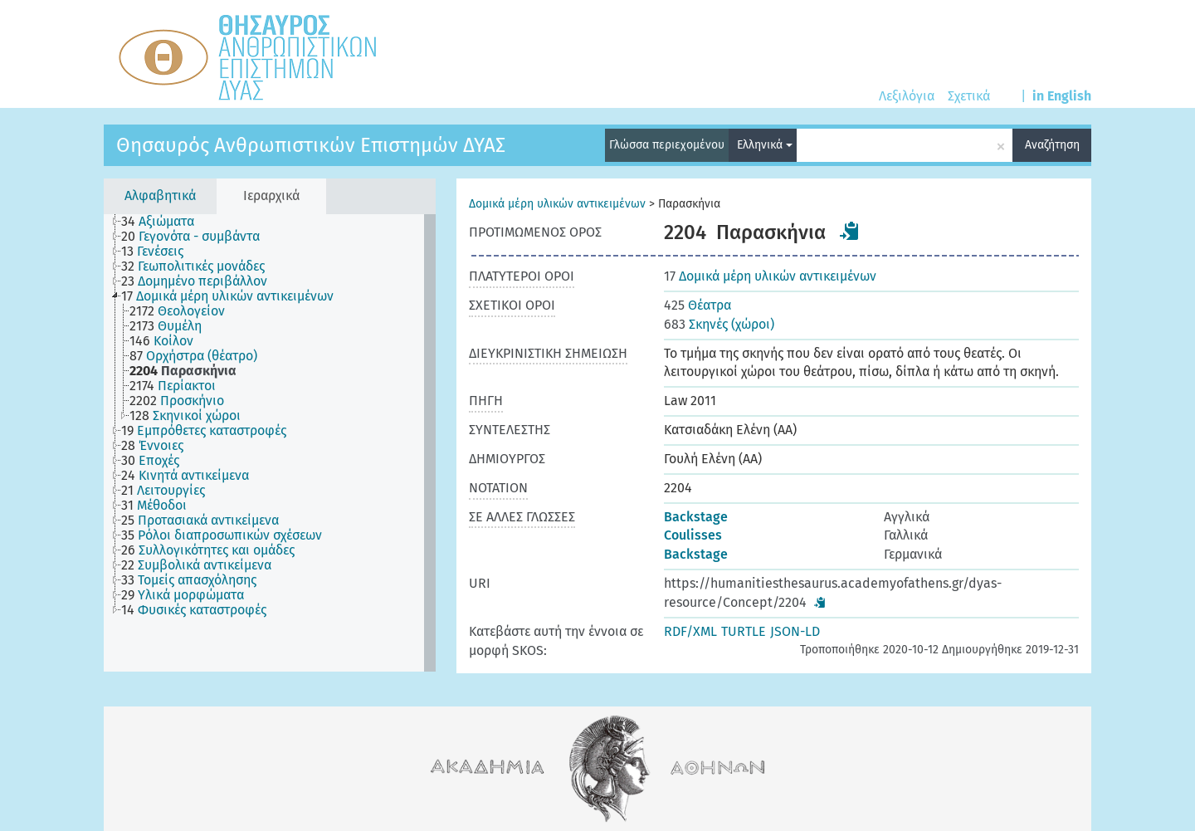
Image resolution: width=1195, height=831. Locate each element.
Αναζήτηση (1052, 145)
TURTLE (743, 631)
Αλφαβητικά (160, 195)
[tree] (270, 443)
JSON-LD (795, 631)
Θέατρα (697, 305)
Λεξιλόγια (906, 96)
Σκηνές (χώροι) (719, 324)
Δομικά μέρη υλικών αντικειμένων (557, 204)
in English (1061, 96)
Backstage (696, 517)
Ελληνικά (765, 145)
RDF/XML (690, 631)
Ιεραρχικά (271, 195)
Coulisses (693, 535)
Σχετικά (969, 96)
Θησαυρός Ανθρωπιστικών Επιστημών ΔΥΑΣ (310, 145)
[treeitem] (164, 221)
